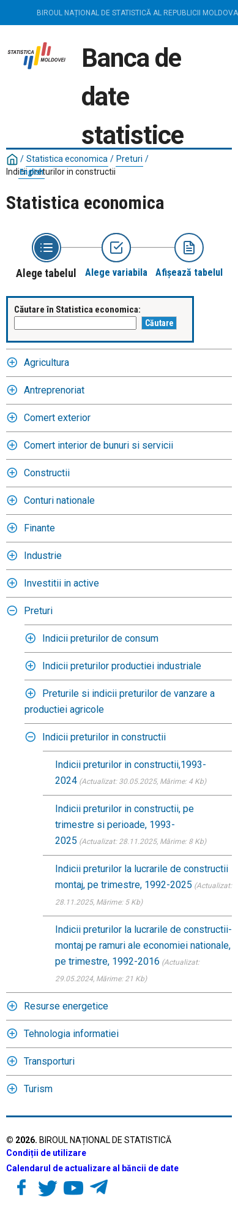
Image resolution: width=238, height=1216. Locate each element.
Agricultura (46, 362)
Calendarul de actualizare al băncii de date (92, 1168)
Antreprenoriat (54, 390)
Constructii (47, 473)
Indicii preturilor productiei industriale (121, 666)
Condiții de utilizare (46, 1153)
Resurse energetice (66, 1006)
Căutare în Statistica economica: (77, 309)
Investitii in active (61, 583)
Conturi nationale (59, 500)
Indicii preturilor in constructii (61, 172)
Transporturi (49, 1061)
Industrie (43, 555)
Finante (39, 528)
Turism (38, 1089)
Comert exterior (57, 418)
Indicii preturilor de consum (100, 638)
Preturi (129, 159)
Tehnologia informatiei (71, 1033)
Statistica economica (67, 159)
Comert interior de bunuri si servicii (98, 445)
